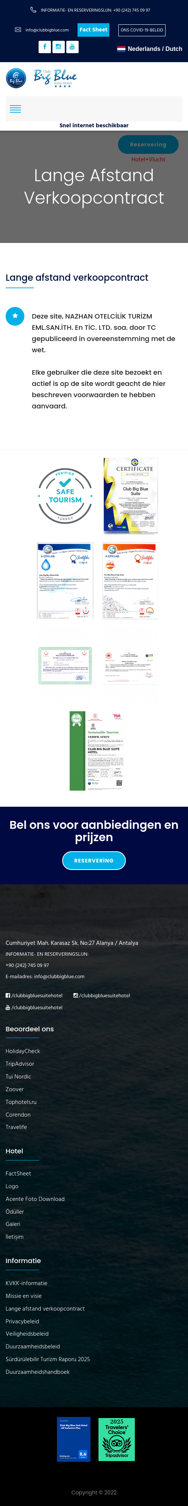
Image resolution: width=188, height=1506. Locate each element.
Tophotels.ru (21, 1102)
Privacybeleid (22, 1322)
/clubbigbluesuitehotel (34, 996)
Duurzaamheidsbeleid (33, 1347)
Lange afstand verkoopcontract (45, 1309)
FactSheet (18, 1174)
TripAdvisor (20, 1064)
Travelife (16, 1127)
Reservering (93, 860)
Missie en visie (24, 1296)
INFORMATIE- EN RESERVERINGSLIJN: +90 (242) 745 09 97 (95, 10)
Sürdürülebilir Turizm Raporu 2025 (48, 1360)
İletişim (15, 1237)
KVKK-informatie (27, 1284)
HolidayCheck (23, 1051)
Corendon (18, 1115)
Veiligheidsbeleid (27, 1334)
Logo (12, 1187)
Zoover (15, 1090)
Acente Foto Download (35, 1199)
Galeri (13, 1224)
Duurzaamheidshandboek (38, 1372)
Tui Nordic (18, 1077)
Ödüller (15, 1212)
